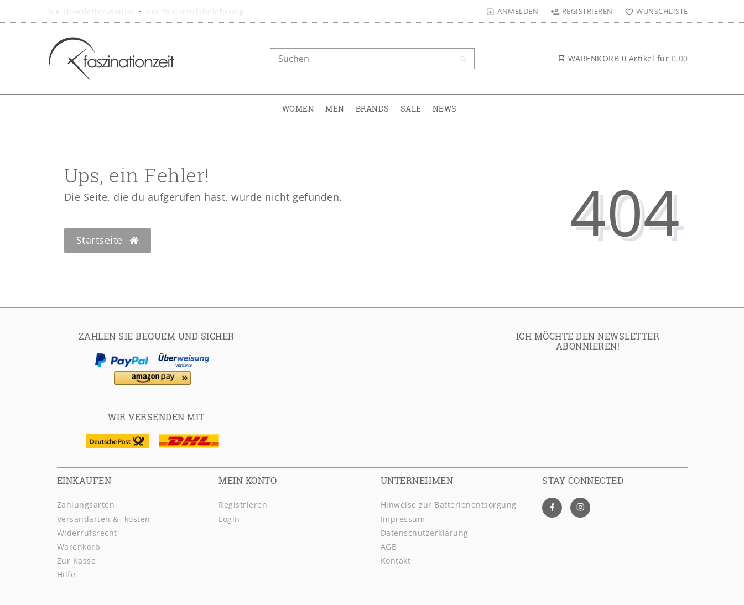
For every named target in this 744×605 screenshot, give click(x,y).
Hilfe (66, 574)
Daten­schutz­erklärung (425, 533)
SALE (411, 108)
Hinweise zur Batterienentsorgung (449, 504)
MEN (335, 108)
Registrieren (242, 504)
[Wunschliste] (654, 11)
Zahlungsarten (86, 504)
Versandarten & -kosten (103, 519)
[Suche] (463, 60)
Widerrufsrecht (87, 533)
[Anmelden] (512, 11)
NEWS (445, 108)
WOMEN (298, 108)
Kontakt (396, 560)
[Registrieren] (581, 11)
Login (229, 519)
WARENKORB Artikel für (623, 58)
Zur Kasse (76, 560)
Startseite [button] (107, 240)
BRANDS (372, 108)
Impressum (403, 519)
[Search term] (372, 58)
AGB (389, 546)
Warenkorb (79, 546)
